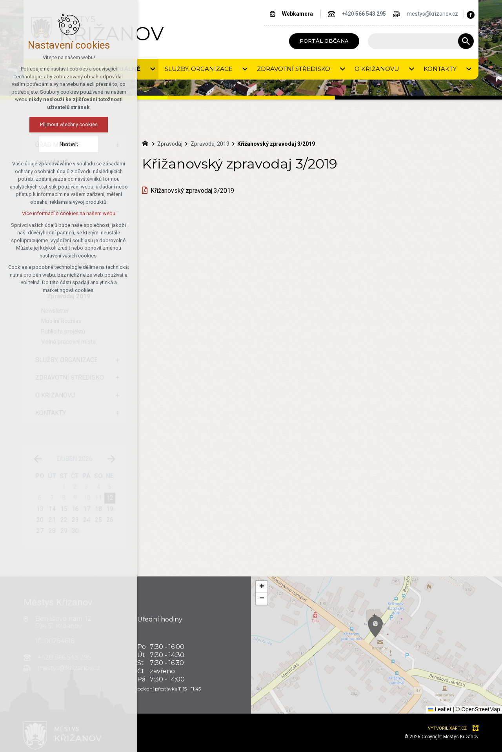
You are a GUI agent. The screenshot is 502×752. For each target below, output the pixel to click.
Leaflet (439, 709)
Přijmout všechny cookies (48, 124)
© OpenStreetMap (478, 709)
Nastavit (48, 144)
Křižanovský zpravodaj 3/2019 (192, 190)
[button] (493, 699)
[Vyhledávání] (466, 41)
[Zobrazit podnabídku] (118, 145)
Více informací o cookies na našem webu (48, 213)
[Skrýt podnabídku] (118, 162)
